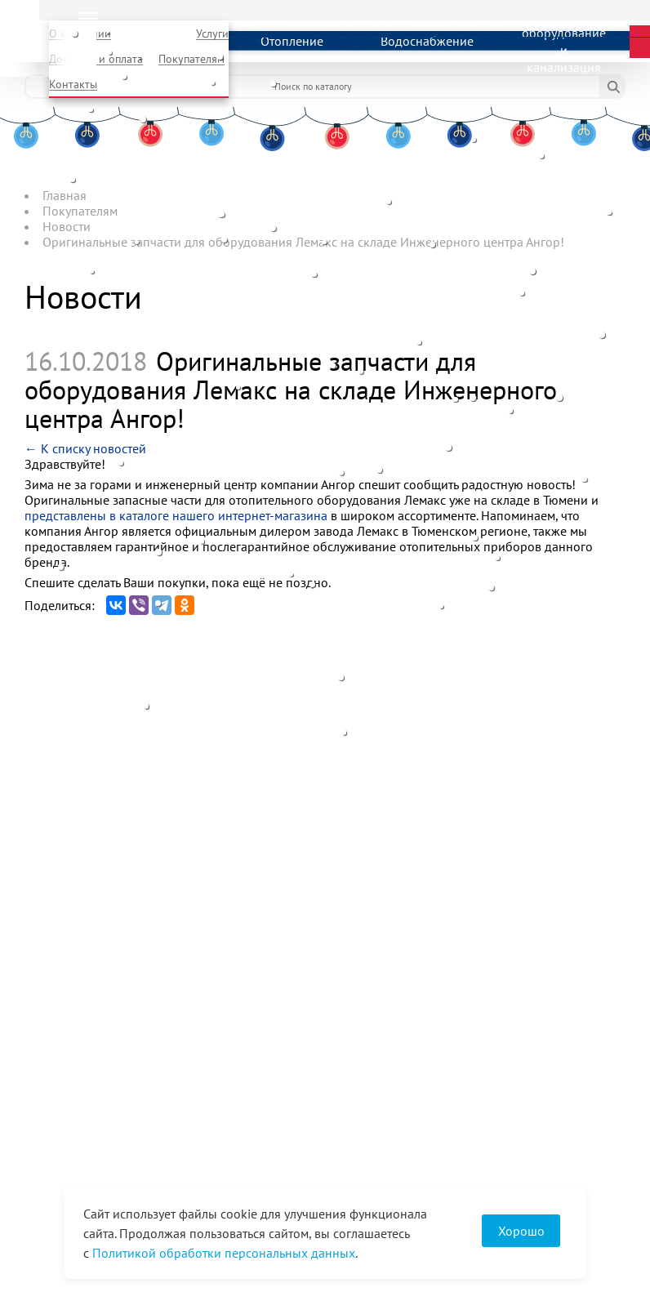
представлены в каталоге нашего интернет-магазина (175, 515)
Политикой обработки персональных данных (223, 1253)
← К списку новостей (85, 448)
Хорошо (521, 1231)
